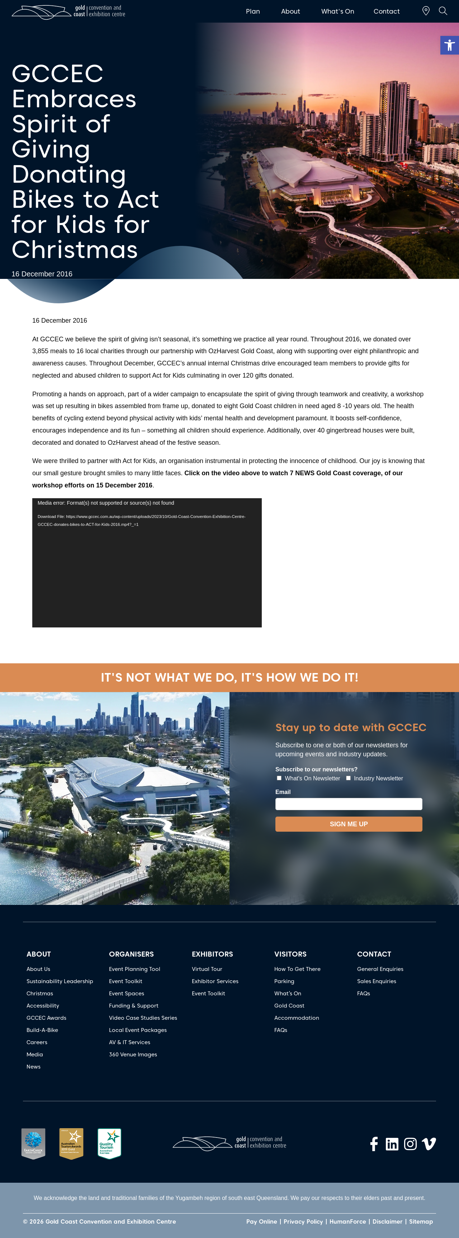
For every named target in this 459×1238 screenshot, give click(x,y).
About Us (38, 969)
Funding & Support (133, 1006)
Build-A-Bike (42, 1030)
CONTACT (374, 954)
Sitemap (421, 1221)
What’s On (287, 993)
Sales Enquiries (376, 981)
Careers (37, 1042)
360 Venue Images (133, 1054)
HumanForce (348, 1221)
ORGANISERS (131, 954)
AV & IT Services (129, 1042)
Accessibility (43, 1006)
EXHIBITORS (212, 954)
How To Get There (297, 969)
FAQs (280, 1030)
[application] (147, 562)
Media (35, 1054)
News (34, 1067)
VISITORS (290, 954)
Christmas (40, 993)
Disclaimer (388, 1221)
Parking (284, 981)
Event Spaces (126, 993)
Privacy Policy (303, 1221)
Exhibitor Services (215, 981)
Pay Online (261, 1221)
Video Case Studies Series (143, 1018)
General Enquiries (380, 969)
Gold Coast (289, 1006)
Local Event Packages (138, 1030)
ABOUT (39, 954)
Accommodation (296, 1018)
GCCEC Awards (46, 1018)
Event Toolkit (125, 981)
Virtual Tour (207, 969)
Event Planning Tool (134, 969)
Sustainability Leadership (60, 981)
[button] (449, 45)
